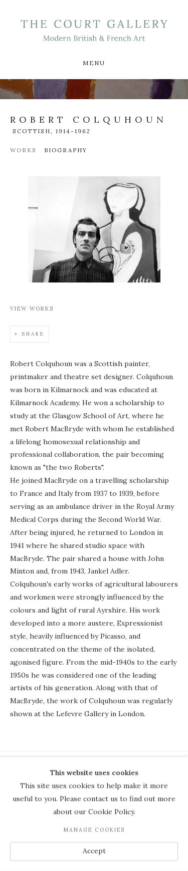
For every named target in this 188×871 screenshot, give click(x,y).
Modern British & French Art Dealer (94, 30)
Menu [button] (94, 63)
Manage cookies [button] (94, 829)
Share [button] (33, 334)
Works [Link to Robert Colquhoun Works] (23, 150)
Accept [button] (94, 850)
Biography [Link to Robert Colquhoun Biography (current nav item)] (65, 150)
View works (32, 308)
